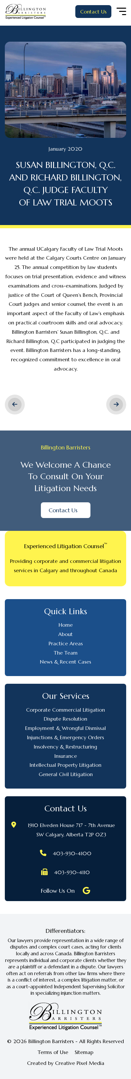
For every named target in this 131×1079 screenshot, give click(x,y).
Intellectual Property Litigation (65, 765)
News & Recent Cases (65, 661)
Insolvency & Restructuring (65, 746)
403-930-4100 (72, 853)
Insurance (65, 756)
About (65, 634)
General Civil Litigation (66, 774)
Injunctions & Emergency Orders (65, 737)
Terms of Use (53, 1052)
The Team (66, 652)
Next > (116, 404)
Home (66, 625)
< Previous (15, 404)
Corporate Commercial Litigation (65, 710)
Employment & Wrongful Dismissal (65, 728)
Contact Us (93, 11)
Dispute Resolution (65, 718)
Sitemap (84, 1052)
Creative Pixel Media (79, 1063)
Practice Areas (66, 643)
